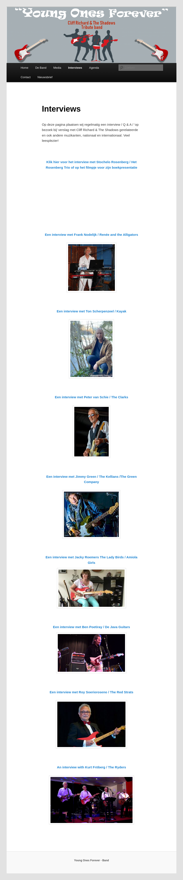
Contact (26, 77)
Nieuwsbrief (44, 77)
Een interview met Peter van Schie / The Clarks (91, 397)
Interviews (75, 67)
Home (24, 67)
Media (57, 67)
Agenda (94, 67)
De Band (41, 67)
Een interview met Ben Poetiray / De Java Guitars (91, 627)
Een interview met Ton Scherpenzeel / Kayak (91, 311)
